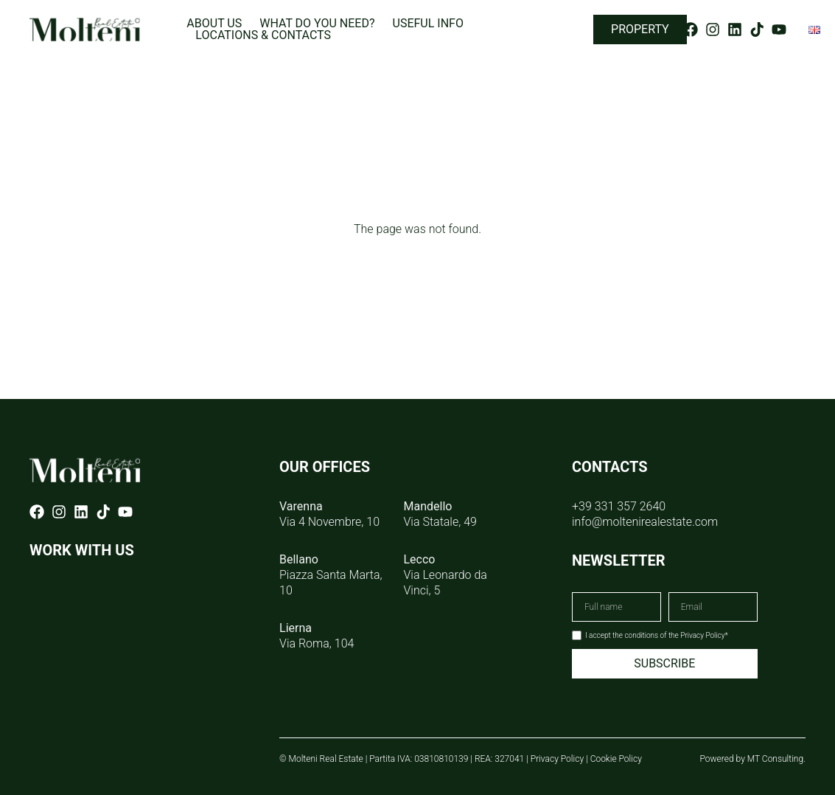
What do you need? (316, 23)
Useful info (428, 23)
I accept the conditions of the (656, 635)
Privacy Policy (557, 759)
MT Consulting (775, 759)
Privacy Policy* (704, 635)
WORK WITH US (81, 550)
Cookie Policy (616, 759)
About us (214, 23)
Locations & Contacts (263, 35)
